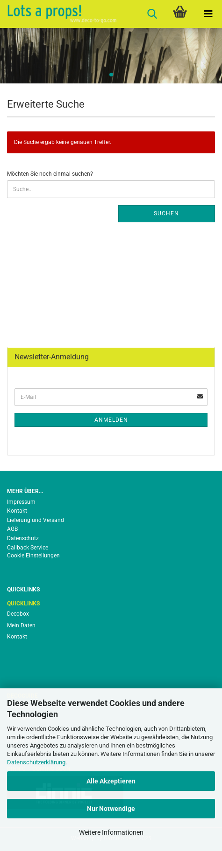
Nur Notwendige (111, 808)
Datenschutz (23, 538)
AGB (12, 529)
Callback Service (27, 547)
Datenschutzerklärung (36, 762)
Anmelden (111, 420)
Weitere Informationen (111, 832)
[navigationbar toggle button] (208, 14)
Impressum (21, 502)
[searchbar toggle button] (152, 14)
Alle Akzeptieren (111, 781)
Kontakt (17, 511)
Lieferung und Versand (35, 520)
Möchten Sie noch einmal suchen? (50, 174)
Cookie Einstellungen (33, 555)
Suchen (166, 213)
